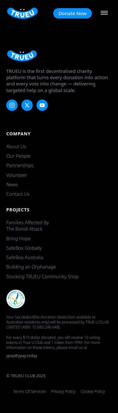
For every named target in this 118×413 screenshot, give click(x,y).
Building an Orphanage (31, 267)
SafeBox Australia (24, 257)
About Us (16, 146)
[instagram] (12, 105)
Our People (18, 156)
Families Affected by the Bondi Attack (27, 225)
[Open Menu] (104, 13)
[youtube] (42, 105)
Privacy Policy (63, 391)
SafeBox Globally (24, 248)
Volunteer (16, 175)
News (12, 184)
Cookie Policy (93, 391)
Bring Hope (18, 238)
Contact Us (18, 194)
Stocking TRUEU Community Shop (42, 276)
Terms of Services (29, 391)
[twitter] (27, 105)
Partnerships (19, 165)
